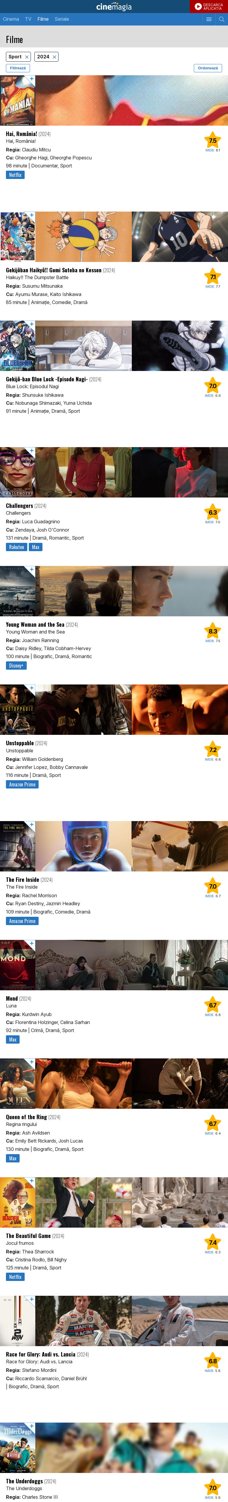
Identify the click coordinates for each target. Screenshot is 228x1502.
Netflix (15, 174)
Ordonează (208, 68)
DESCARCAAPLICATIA (213, 7)
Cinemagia (114, 6)
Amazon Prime (22, 784)
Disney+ (16, 665)
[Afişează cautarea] (221, 19)
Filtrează (18, 68)
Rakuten (16, 547)
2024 (43, 57)
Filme (43, 19)
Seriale (62, 19)
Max (35, 547)
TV (28, 19)
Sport (16, 57)
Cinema (11, 19)
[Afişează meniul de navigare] (208, 19)
